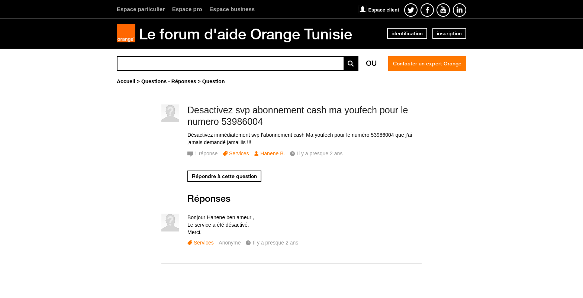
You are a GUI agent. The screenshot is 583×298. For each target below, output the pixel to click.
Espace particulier (141, 9)
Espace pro (187, 9)
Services (239, 153)
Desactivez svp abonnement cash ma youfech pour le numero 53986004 (297, 116)
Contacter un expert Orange (427, 63)
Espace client (383, 10)
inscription (449, 33)
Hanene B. (272, 153)
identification (407, 33)
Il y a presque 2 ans (275, 243)
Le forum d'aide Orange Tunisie (245, 34)
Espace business (232, 9)
